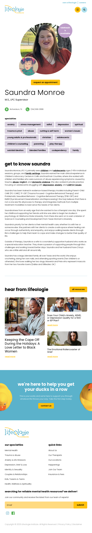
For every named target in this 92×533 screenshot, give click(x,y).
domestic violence (41, 182)
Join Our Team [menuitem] (55, 469)
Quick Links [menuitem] (55, 444)
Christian (46, 137)
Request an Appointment (45, 82)
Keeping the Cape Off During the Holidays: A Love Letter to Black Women (22, 345)
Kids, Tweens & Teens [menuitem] (15, 479)
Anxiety (11, 124)
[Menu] (77, 10)
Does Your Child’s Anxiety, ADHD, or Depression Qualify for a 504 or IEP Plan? (64, 318)
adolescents (59, 170)
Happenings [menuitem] (54, 464)
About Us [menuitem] (52, 450)
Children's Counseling (17, 143)
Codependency (59, 150)
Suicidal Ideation (15, 150)
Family (76, 150)
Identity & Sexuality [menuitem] (13, 469)
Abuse (31, 131)
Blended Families (37, 150)
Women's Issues (72, 131)
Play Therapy (56, 143)
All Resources (78, 289)
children (44, 170)
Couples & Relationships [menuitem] (16, 474)
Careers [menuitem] (82, 2)
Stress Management (31, 124)
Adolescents (63, 137)
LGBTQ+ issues (74, 185)
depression (48, 185)
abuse (16, 182)
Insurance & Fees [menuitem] (56, 474)
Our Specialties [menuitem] (14, 444)
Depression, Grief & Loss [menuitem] (16, 464)
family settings (32, 173)
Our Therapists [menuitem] (55, 455)
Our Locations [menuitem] (54, 460)
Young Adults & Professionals (21, 137)
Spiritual (79, 124)
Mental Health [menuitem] (11, 450)
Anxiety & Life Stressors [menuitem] (15, 460)
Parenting (39, 143)
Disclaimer (77, 524)
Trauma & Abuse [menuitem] (12, 455)
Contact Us (46, 405)
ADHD (49, 124)
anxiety (58, 185)
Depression (63, 124)
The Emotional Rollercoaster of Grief (63, 351)
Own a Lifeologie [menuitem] (70, 2)
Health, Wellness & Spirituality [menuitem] (18, 484)
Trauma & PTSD (14, 131)
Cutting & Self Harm (49, 131)
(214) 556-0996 (37, 109)
